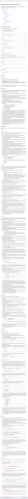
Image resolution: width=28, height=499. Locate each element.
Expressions (5, 18)
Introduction (5, 11)
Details (3, 10)
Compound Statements (8, 21)
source (22, 497)
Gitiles (5, 497)
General (5, 23)
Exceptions (5, 24)
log (24, 497)
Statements (5, 19)
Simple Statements (8, 20)
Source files (5, 12)
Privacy (8, 497)
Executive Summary (5, 9)
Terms (11, 497)
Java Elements (6, 13)
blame (26, 497)
